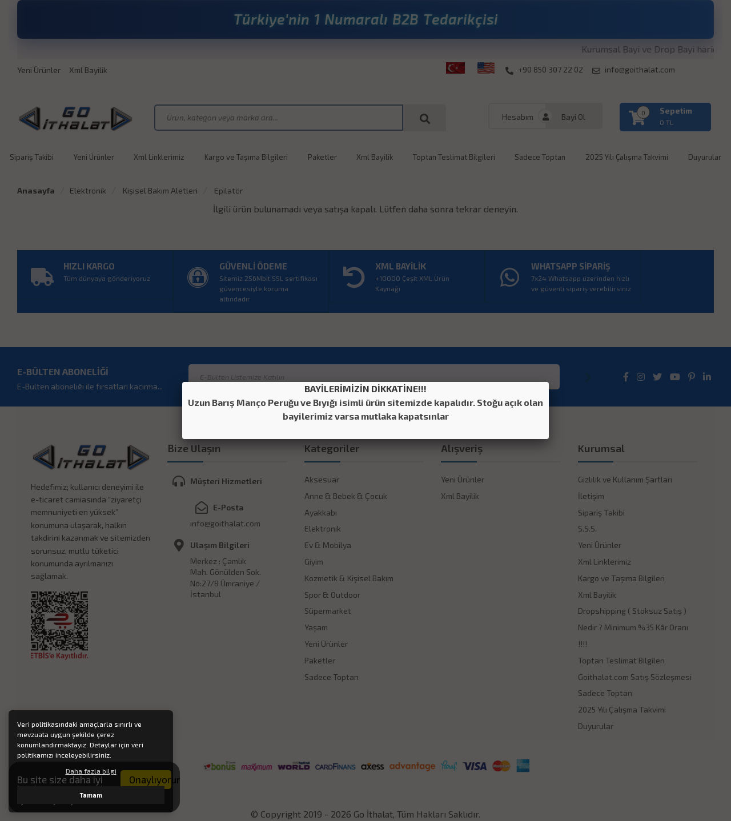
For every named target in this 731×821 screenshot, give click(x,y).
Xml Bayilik (88, 70)
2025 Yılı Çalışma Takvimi (626, 157)
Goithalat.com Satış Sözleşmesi (635, 677)
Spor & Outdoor (332, 594)
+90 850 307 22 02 (544, 70)
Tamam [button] (91, 795)
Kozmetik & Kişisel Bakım (348, 578)
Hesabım (517, 117)
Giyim (313, 561)
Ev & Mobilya (327, 545)
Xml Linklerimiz (159, 157)
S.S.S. (587, 528)
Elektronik (88, 190)
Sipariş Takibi (32, 157)
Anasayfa (36, 190)
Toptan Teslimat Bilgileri (454, 157)
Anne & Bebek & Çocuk (345, 496)
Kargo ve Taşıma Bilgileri (246, 157)
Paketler (322, 157)
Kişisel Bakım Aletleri (159, 190)
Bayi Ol (573, 117)
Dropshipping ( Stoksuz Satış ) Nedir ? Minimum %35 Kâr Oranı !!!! (633, 627)
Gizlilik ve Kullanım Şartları (625, 479)
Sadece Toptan (540, 157)
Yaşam (316, 627)
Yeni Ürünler (39, 70)
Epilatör (227, 190)
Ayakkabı (320, 512)
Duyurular (704, 157)
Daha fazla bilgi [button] (91, 771)
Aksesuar (321, 479)
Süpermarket (327, 610)
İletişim (591, 496)
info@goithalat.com (633, 70)
